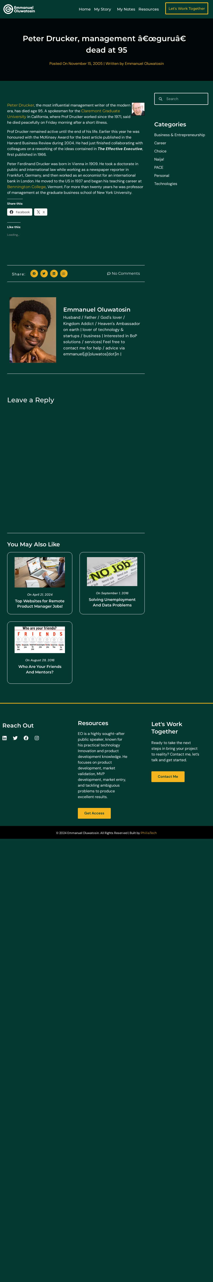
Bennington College (26, 187)
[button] (34, 273)
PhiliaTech (149, 833)
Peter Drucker (20, 105)
